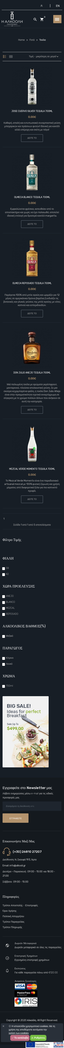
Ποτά (32, 40)
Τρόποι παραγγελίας (13, 921)
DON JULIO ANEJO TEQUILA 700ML (32, 372)
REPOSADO (12, 614)
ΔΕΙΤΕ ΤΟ (32, 138)
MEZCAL (10, 608)
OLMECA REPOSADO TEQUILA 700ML (32, 283)
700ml (9, 685)
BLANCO (10, 602)
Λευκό (9, 663)
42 (7, 574)
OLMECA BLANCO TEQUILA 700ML (32, 197)
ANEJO (10, 596)
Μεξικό (9, 635)
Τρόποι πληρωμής (12, 927)
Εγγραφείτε (15, 818)
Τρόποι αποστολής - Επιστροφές (20, 905)
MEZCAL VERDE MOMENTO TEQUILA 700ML (32, 469)
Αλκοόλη (31, 1020)
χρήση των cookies (19, 1033)
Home (21, 40)
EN (58, 5)
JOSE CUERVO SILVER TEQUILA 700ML (32, 111)
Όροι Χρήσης (10, 910)
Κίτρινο (9, 657)
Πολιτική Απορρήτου (13, 916)
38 (7, 568)
